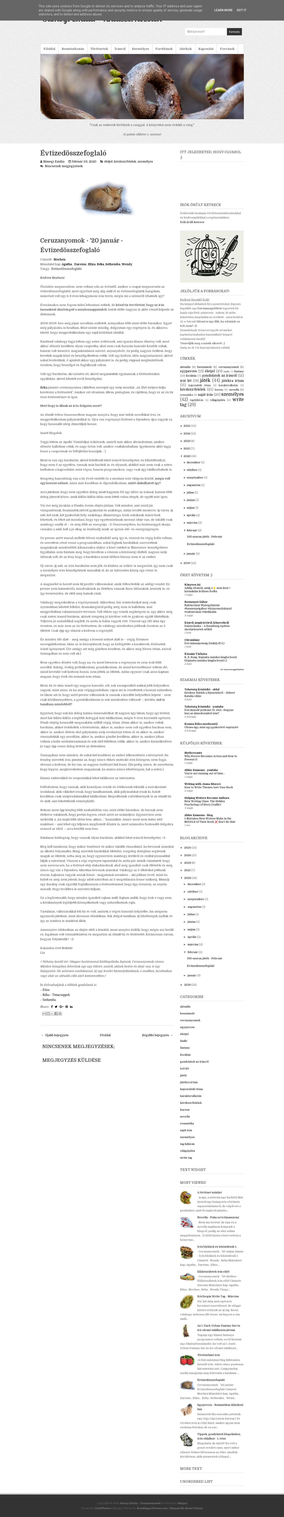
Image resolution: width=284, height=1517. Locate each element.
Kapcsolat (206, 49)
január (191, 553)
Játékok (185, 49)
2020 (187, 456)
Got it (241, 10)
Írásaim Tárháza (195, 653)
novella (234, 389)
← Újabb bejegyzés (55, 1035)
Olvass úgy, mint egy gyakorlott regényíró (211, 727)
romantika (186, 394)
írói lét (185, 381)
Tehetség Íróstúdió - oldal (201, 689)
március (192, 522)
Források (227, 49)
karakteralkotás (228, 385)
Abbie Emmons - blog (198, 815)
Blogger (182, 1503)
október (192, 469)
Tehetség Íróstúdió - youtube (204, 706)
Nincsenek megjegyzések (64, 166)
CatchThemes (103, 1508)
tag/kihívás (196, 400)
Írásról (120, 49)
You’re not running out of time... (204, 773)
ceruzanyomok (229, 367)
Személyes (140, 49)
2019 (187, 563)
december (193, 462)
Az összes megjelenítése (232, 669)
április (191, 515)
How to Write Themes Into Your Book (208, 787)
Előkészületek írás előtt (213, 1271)
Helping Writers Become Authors (206, 797)
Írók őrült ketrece (192, 222)
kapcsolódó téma (200, 385)
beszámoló (204, 367)
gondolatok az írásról (219, 375)
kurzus (219, 389)
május (191, 507)
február (192, 530)
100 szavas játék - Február (204, 536)
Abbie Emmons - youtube (201, 770)
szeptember (195, 477)
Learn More (223, 10)
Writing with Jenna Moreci (202, 784)
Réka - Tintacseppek (56, 995)
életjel (108, 161)
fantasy (239, 371)
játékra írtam (233, 381)
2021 (187, 448)
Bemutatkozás (73, 49)
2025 (187, 425)
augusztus (193, 485)
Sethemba (49, 999)
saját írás (205, 395)
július (190, 492)
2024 (187, 433)
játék (205, 380)
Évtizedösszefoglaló (73, 153)
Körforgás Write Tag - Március (218, 1296)
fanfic (227, 371)
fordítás (191, 375)
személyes (145, 161)
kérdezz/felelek (125, 161)
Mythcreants (193, 752)
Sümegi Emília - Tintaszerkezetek (140, 1503)
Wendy (127, 264)
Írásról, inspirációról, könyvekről (206, 622)
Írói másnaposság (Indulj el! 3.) (204, 643)
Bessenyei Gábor (196, 601)
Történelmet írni (208, 1355)
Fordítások (164, 49)
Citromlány (192, 639)
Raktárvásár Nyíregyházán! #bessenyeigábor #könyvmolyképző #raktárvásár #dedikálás (208, 608)
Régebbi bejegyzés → (157, 1035)
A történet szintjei (209, 1192)
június (191, 500)
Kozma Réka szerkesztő (201, 723)
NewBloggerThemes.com (152, 1508)
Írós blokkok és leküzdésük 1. (217, 1246)
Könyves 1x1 (192, 584)
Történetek (99, 49)
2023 (187, 441)
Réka (43, 387)
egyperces (188, 371)
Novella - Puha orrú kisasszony (218, 1217)
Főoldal (49, 49)
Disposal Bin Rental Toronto (186, 1508)
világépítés (217, 400)
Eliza (46, 990)
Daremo (80, 264)
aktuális (185, 367)
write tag (186, 1157)
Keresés (234, 31)
